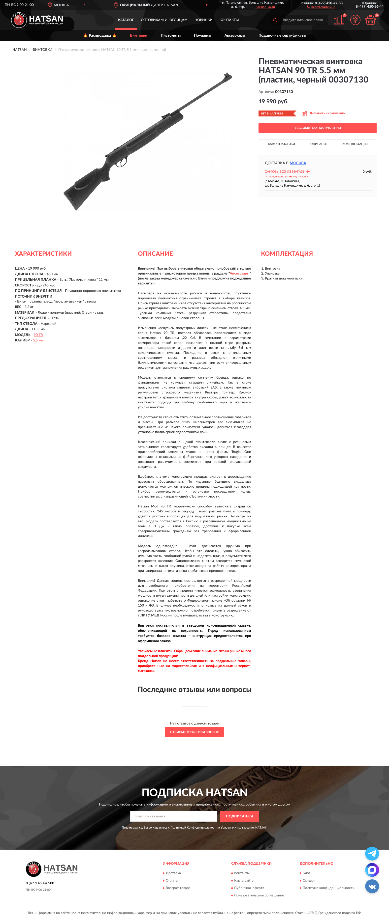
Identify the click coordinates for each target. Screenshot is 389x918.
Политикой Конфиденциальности (194, 827)
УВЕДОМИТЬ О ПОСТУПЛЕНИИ (317, 127)
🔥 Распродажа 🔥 (100, 35)
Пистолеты (171, 35)
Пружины (202, 35)
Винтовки (138, 35)
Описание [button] (318, 143)
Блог (306, 873)
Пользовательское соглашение (259, 895)
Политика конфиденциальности (329, 888)
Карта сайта (244, 881)
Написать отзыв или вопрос (194, 732)
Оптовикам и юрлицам (164, 20)
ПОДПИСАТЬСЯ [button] (239, 816)
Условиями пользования (238, 827)
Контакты (229, 20)
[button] (321, 6)
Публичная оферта (249, 888)
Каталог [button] (126, 20)
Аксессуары (235, 35)
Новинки (203, 20)
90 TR (38, 335)
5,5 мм (38, 340)
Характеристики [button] (281, 143)
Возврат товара (178, 888)
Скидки (309, 881)
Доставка (173, 873)
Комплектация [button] (355, 143)
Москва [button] (298, 163)
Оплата (172, 881)
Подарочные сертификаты (282, 35)
